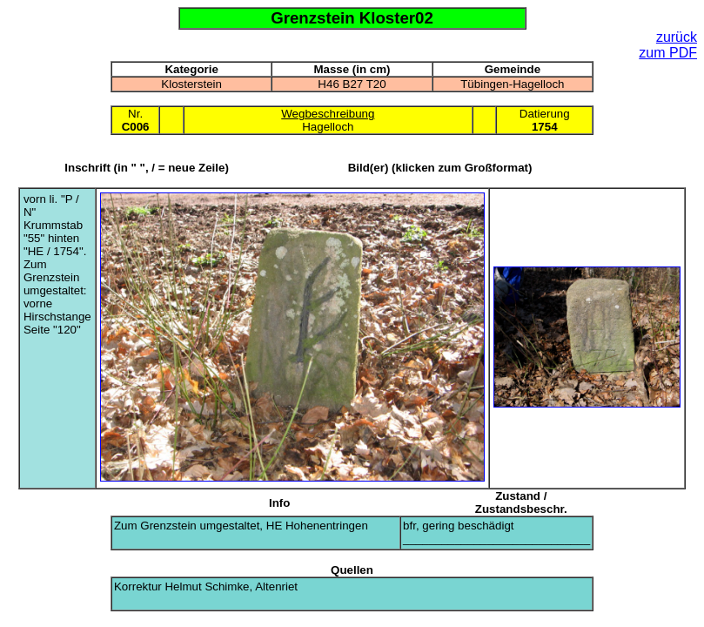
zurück (676, 37)
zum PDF (668, 52)
